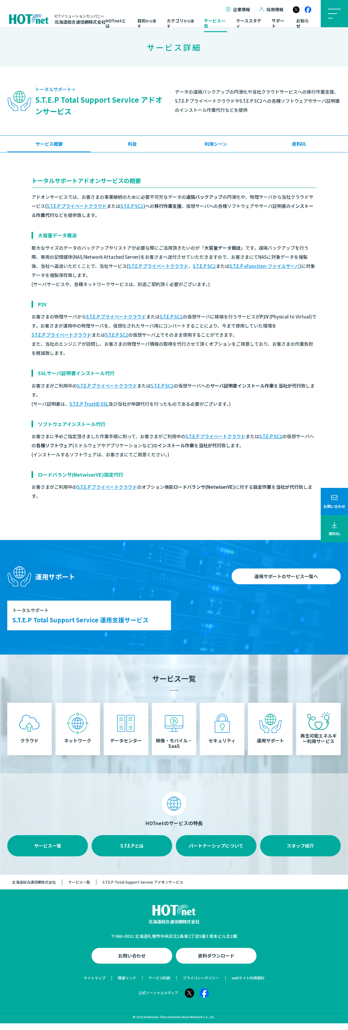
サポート (278, 23)
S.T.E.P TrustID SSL (89, 404)
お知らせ (302, 23)
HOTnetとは (115, 23)
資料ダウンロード (216, 962)
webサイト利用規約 (248, 984)
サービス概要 (49, 144)
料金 (132, 144)
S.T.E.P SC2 (131, 206)
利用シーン (216, 144)
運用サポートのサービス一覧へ (286, 576)
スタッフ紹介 (300, 852)
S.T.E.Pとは (132, 852)
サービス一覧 (214, 23)
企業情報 (238, 9)
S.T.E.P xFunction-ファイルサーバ (264, 266)
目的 (146, 23)
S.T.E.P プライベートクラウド (77, 206)
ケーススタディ (248, 23)
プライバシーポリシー (201, 984)
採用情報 (271, 9)
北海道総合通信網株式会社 (34, 889)
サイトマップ (94, 984)
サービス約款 (159, 984)
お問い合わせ (132, 962)
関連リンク (127, 984)
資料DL (299, 144)
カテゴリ (180, 23)
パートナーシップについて (216, 852)
